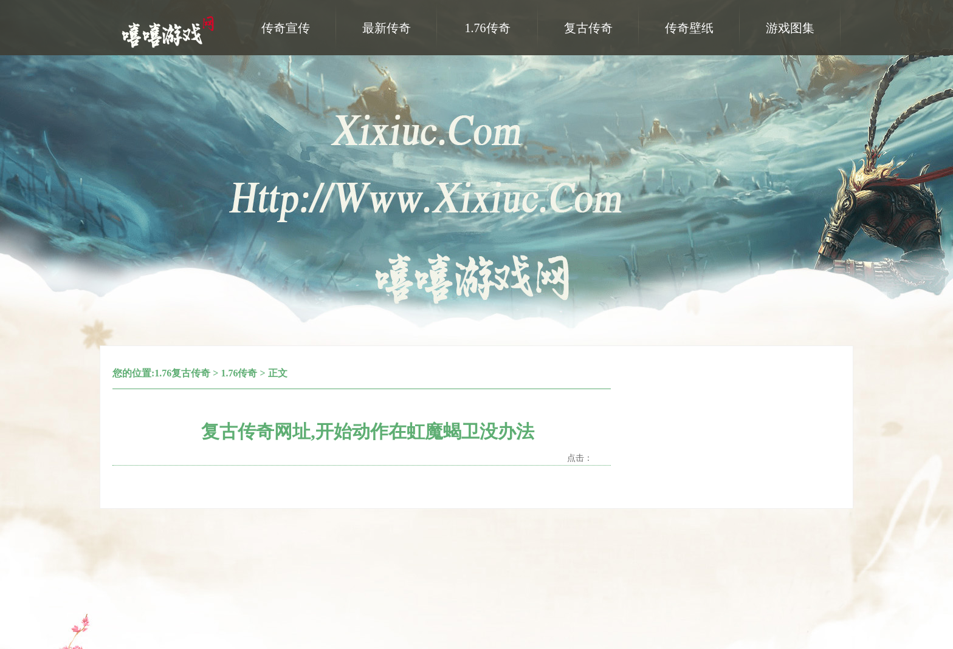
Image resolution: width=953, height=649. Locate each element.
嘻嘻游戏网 (170, 31)
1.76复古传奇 (182, 373)
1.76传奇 (239, 373)
